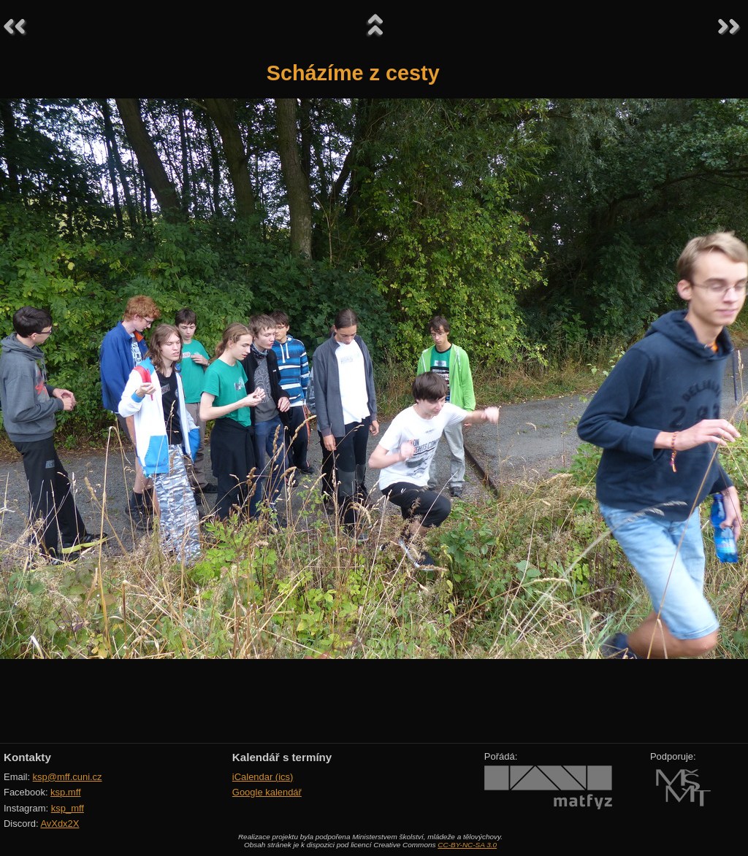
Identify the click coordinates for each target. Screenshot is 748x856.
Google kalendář (267, 792)
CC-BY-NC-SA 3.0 (467, 845)
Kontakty (27, 757)
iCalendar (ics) (263, 776)
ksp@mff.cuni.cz (67, 776)
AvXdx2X (59, 823)
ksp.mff (65, 792)
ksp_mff (67, 808)
